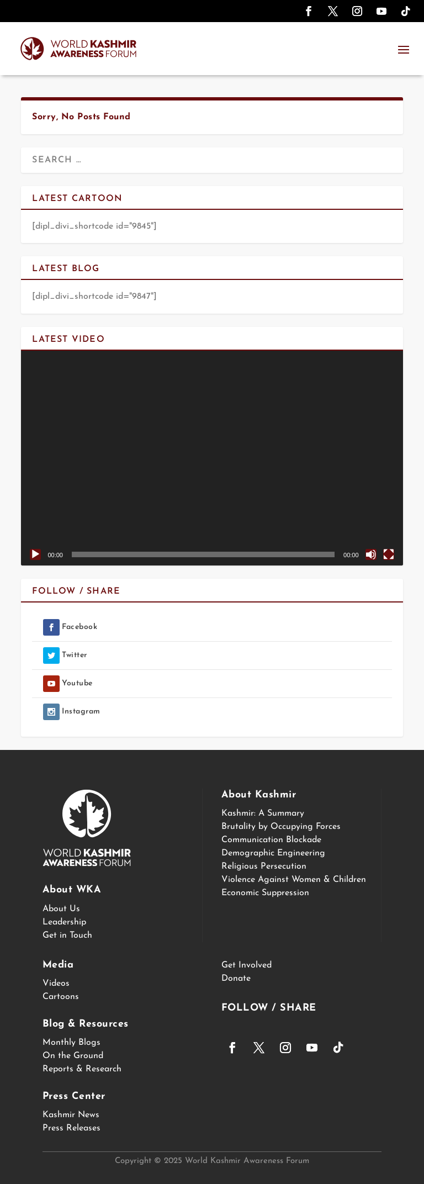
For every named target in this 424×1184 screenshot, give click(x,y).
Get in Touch (67, 935)
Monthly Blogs (71, 1042)
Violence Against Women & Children (293, 879)
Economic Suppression (265, 893)
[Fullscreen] (388, 554)
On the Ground (73, 1055)
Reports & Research (82, 1069)
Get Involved (246, 965)
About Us (61, 909)
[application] (211, 458)
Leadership (64, 922)
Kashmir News (71, 1115)
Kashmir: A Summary (262, 813)
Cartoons (61, 996)
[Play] (35, 554)
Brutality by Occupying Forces (281, 826)
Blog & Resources (86, 1024)
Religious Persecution (263, 866)
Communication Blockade (271, 840)
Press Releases (71, 1128)
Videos (56, 983)
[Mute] (371, 554)
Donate (236, 978)
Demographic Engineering (273, 853)
